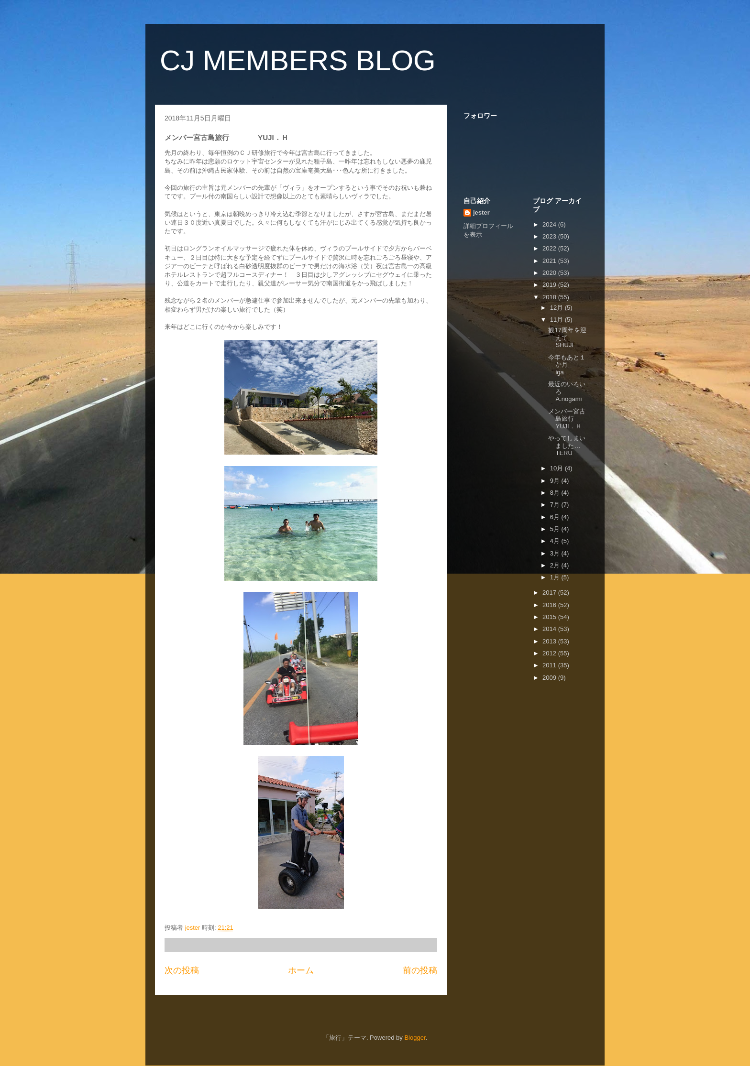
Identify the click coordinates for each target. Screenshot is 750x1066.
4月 (556, 540)
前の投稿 (420, 970)
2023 (550, 236)
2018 (550, 297)
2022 (550, 248)
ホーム (301, 970)
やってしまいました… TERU (573, 446)
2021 (550, 260)
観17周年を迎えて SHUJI (573, 337)
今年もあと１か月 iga (566, 365)
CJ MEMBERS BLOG (298, 60)
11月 (557, 319)
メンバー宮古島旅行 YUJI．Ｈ (573, 419)
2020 (550, 272)
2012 (550, 653)
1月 (556, 577)
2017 (550, 592)
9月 (556, 480)
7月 (556, 504)
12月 (557, 307)
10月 (557, 468)
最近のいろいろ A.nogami (566, 391)
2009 (550, 677)
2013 (550, 641)
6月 (556, 517)
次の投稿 (182, 970)
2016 (550, 605)
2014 (550, 628)
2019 (550, 284)
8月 (556, 492)
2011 (550, 665)
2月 (556, 565)
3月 (556, 553)
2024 (550, 224)
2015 (550, 616)
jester (481, 212)
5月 (556, 529)
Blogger (414, 1037)
